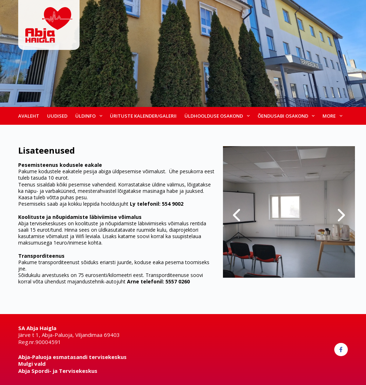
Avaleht (28, 116)
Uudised (57, 116)
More (333, 116)
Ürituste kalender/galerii (143, 116)
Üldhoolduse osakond (217, 116)
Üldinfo (89, 116)
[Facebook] (341, 349)
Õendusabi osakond (287, 116)
